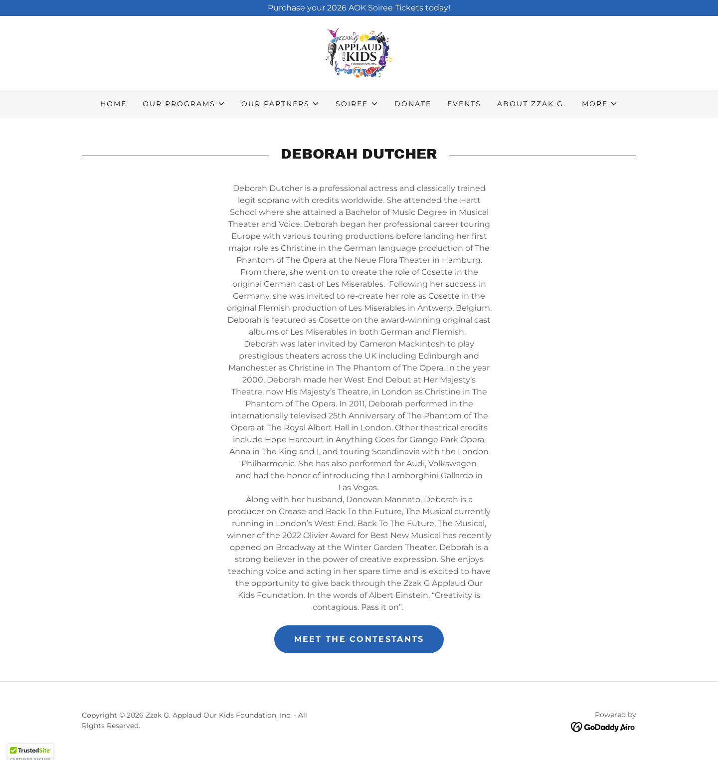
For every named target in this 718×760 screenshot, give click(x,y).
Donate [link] (412, 103)
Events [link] (464, 103)
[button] (184, 104)
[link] (359, 52)
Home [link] (113, 103)
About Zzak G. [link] (531, 103)
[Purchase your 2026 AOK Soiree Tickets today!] (359, 8)
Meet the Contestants (359, 639)
